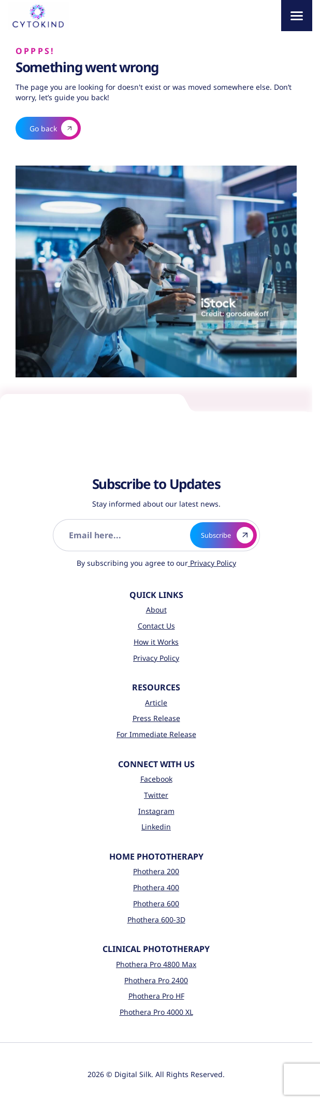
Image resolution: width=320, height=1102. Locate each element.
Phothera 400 (156, 887)
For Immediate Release (156, 734)
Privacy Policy (212, 563)
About (156, 610)
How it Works (156, 642)
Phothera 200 (156, 871)
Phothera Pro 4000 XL (156, 1012)
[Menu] (296, 15)
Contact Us (156, 626)
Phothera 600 (156, 903)
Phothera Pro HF (156, 996)
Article (156, 703)
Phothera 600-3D (156, 919)
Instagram (156, 811)
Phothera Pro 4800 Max (156, 964)
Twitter (156, 795)
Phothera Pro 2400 (156, 980)
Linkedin (156, 827)
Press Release (156, 718)
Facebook (156, 779)
